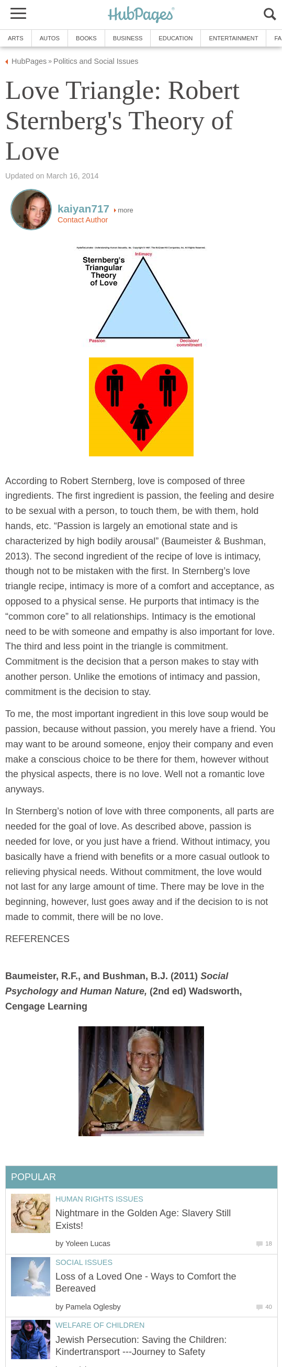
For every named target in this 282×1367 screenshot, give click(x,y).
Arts (16, 38)
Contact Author (83, 220)
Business (128, 38)
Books (86, 38)
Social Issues (83, 1262)
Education (176, 38)
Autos (50, 38)
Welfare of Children (99, 1325)
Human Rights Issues (99, 1199)
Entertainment (233, 38)
